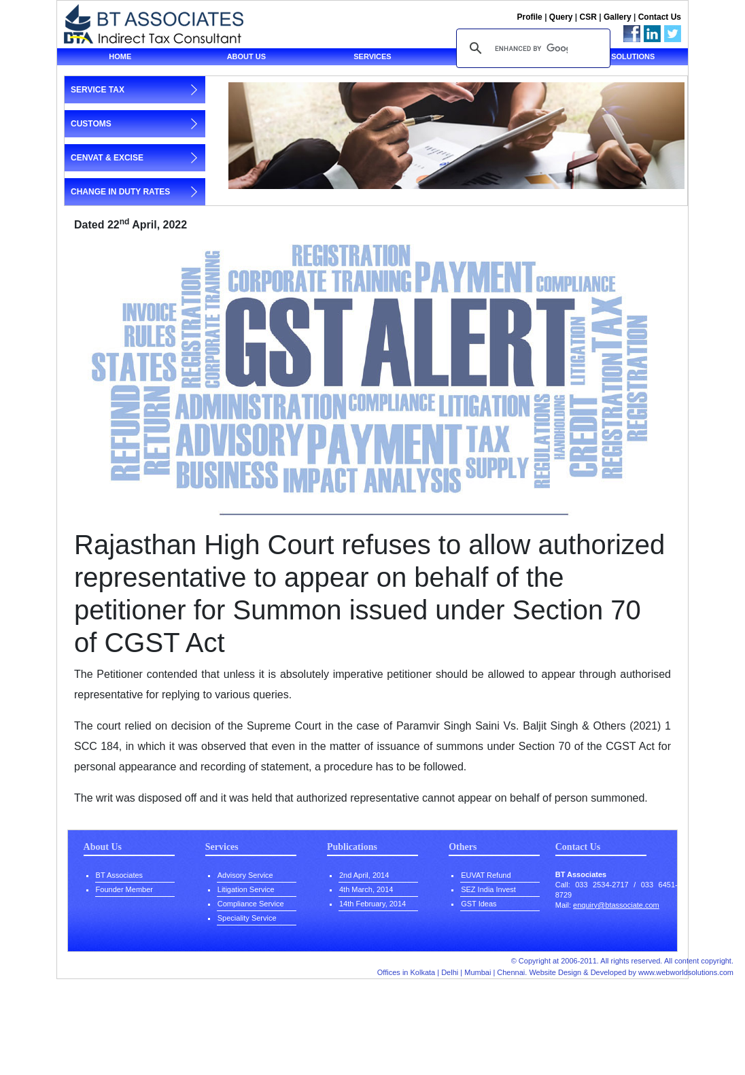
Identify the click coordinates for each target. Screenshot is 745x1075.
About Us (103, 847)
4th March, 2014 (366, 889)
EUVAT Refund (485, 875)
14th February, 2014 (372, 904)
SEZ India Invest (488, 889)
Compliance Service (251, 904)
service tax (97, 90)
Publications (352, 847)
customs (91, 124)
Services (372, 56)
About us (246, 56)
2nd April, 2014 (364, 875)
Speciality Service (247, 918)
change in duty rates (120, 192)
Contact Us (659, 17)
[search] (531, 48)
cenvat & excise (107, 158)
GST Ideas (478, 904)
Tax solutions (625, 56)
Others (463, 847)
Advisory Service (245, 875)
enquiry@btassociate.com (616, 905)
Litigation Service (246, 889)
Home (120, 56)
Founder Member (124, 889)
